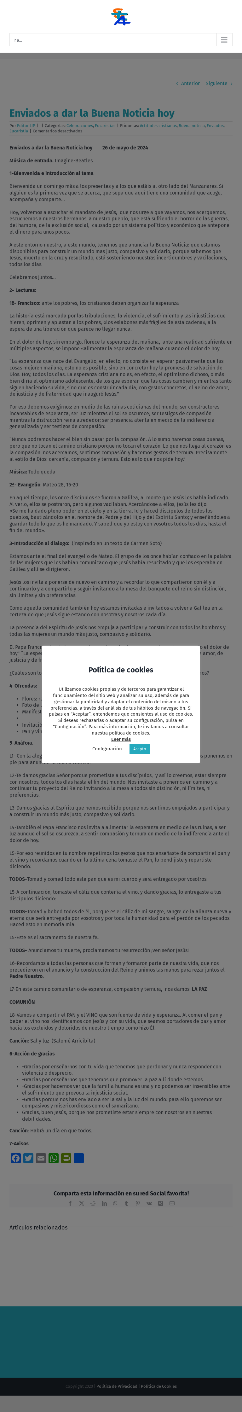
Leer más (121, 739)
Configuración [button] (107, 749)
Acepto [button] (139, 749)
